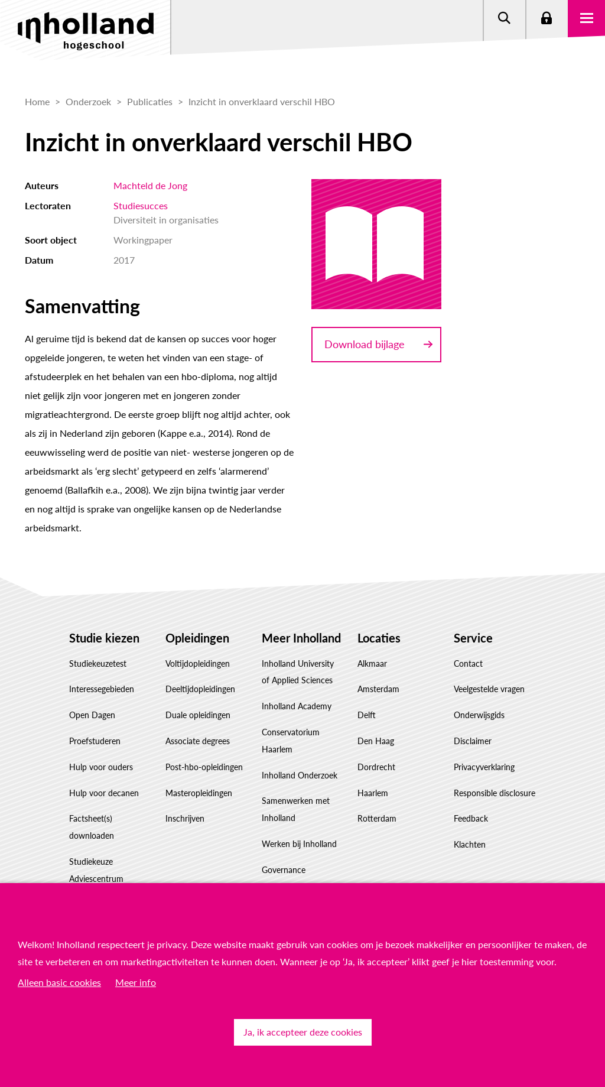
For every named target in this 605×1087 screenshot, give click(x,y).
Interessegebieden (101, 689)
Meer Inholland (301, 638)
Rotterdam (376, 818)
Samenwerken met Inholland (296, 809)
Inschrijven (184, 818)
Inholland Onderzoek (299, 775)
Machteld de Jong (150, 185)
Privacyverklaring (484, 767)
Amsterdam (378, 689)
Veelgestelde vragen (489, 689)
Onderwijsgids (479, 715)
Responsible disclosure (494, 793)
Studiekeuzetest (97, 663)
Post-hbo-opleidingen (204, 767)
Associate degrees (197, 741)
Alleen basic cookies (59, 982)
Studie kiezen (104, 638)
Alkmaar (372, 663)
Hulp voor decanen (104, 793)
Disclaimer (473, 741)
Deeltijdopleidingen (200, 689)
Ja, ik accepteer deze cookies (302, 1031)
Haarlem (372, 793)
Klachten (470, 844)
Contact (468, 663)
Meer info (135, 982)
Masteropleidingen (198, 793)
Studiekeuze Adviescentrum (96, 870)
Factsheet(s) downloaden (91, 827)
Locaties (379, 638)
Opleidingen (197, 638)
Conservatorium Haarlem (291, 740)
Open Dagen (92, 715)
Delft (366, 715)
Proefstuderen (95, 741)
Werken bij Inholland (299, 844)
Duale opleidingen (197, 715)
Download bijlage (364, 344)
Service (473, 638)
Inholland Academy (296, 706)
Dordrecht (376, 767)
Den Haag (375, 741)
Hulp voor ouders (101, 767)
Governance (283, 870)
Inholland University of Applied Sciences (298, 672)
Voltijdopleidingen (197, 663)
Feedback (471, 818)
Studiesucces (140, 205)
